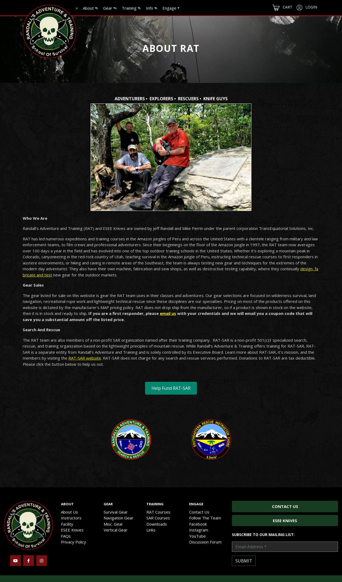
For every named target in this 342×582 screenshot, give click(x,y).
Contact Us (199, 512)
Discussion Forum (205, 542)
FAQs (66, 536)
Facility (67, 524)
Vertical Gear (115, 530)
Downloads (156, 524)
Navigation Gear (118, 518)
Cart (282, 8)
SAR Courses (158, 518)
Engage (169, 8)
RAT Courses (158, 512)
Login (307, 7)
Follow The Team (205, 518)
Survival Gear (116, 512)
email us (168, 313)
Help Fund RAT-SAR (171, 388)
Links (151, 530)
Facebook (198, 524)
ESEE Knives (72, 530)
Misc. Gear (113, 524)
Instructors (71, 518)
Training (129, 8)
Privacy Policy (73, 542)
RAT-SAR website (84, 358)
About (88, 8)
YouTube (197, 536)
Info (149, 8)
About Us (69, 512)
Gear (107, 8)
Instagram (198, 530)
